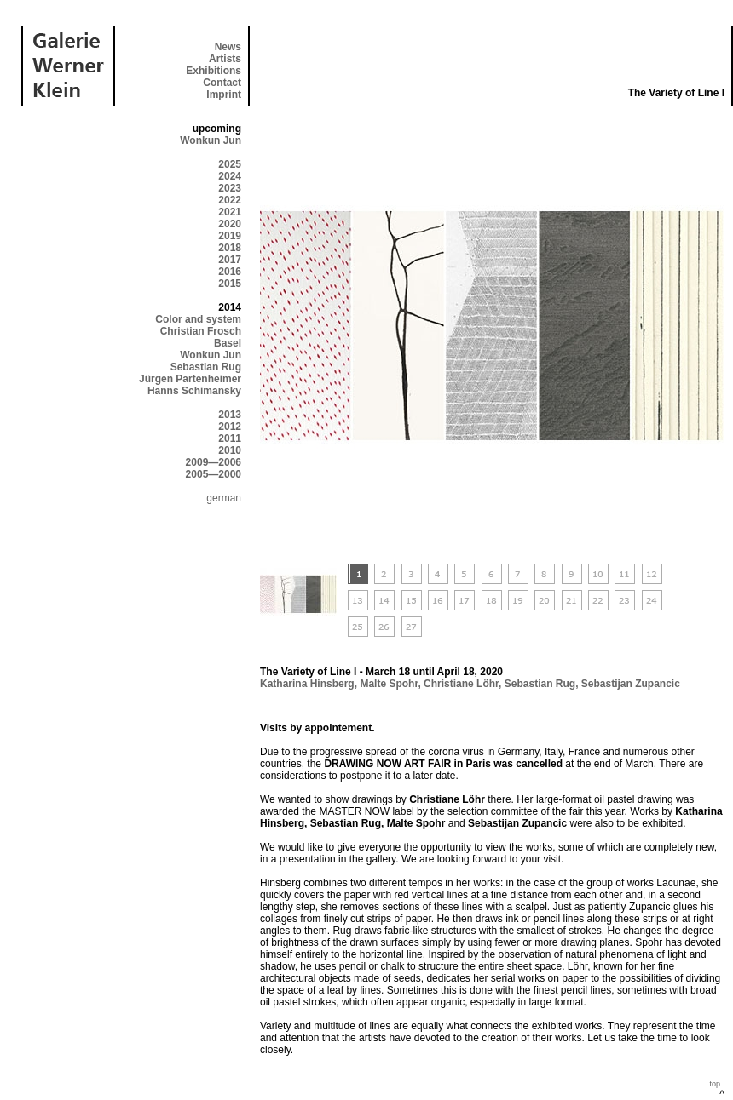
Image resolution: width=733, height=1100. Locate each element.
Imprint (223, 94)
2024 (229, 176)
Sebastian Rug (205, 367)
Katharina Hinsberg (307, 684)
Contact (222, 83)
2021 (229, 212)
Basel (227, 343)
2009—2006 (213, 462)
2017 (229, 260)
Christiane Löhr (461, 684)
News (228, 47)
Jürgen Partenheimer (190, 379)
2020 (229, 224)
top (714, 1084)
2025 (229, 164)
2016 (229, 272)
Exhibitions (213, 71)
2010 (229, 450)
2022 (229, 200)
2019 (229, 236)
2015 (229, 283)
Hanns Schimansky (194, 391)
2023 (229, 188)
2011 (229, 438)
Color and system (198, 319)
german (223, 498)
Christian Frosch (200, 331)
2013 (229, 415)
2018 (229, 248)
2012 (229, 427)
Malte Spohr (389, 684)
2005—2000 (213, 474)
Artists (225, 59)
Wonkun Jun (210, 140)
